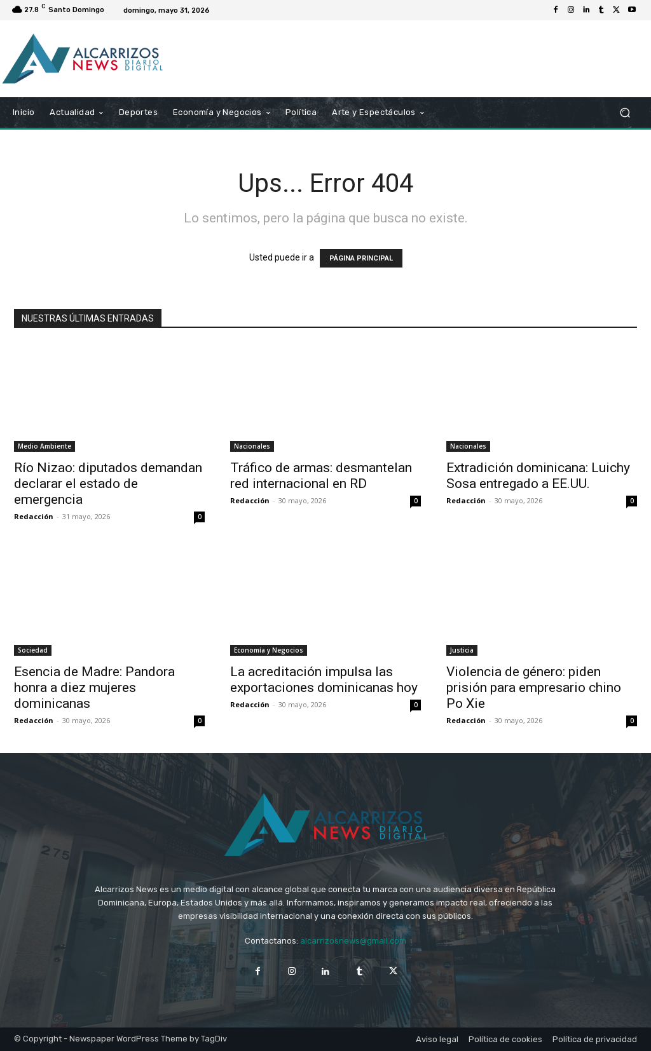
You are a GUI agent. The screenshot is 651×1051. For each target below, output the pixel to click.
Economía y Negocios (268, 650)
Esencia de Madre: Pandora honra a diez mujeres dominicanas (94, 687)
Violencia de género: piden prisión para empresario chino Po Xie (533, 687)
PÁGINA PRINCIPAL (361, 258)
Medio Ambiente (44, 446)
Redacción (33, 516)
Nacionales (252, 446)
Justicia (462, 650)
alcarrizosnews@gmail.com (353, 941)
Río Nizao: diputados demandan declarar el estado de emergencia (108, 483)
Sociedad (33, 650)
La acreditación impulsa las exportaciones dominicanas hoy (324, 679)
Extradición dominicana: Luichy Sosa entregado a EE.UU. (538, 475)
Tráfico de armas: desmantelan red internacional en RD (321, 475)
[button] (625, 113)
